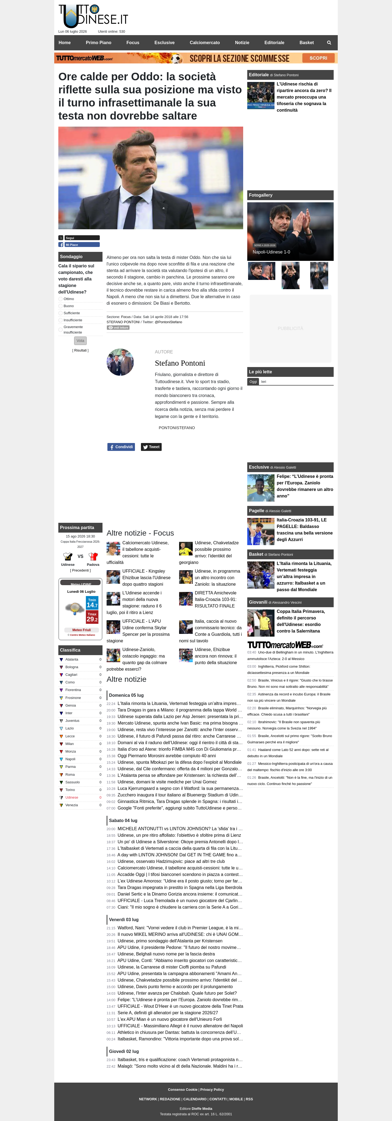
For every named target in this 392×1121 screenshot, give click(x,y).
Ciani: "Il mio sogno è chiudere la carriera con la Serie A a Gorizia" (181, 907)
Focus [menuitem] (132, 42)
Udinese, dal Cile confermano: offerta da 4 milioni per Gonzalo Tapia (183, 768)
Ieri (263, 382)
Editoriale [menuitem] (274, 42)
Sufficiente (72, 313)
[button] (80, 341)
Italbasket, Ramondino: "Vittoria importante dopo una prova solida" (182, 1039)
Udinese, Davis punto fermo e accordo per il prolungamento (175, 986)
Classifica (70, 650)
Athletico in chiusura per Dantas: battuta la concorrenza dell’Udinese (183, 1032)
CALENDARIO (194, 1099)
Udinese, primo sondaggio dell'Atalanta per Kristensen (170, 941)
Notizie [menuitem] (242, 42)
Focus (126, 317)
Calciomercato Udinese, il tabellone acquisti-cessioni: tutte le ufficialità (185, 868)
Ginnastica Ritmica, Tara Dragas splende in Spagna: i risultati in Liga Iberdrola (193, 801)
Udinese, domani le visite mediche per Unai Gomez (167, 782)
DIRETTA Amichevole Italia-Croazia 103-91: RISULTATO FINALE (216, 599)
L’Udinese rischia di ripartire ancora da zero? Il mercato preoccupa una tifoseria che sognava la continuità (304, 97)
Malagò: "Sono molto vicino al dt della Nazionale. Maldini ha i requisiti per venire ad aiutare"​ (206, 1066)
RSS (249, 1099)
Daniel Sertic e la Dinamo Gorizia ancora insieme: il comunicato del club (187, 894)
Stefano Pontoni (123, 322)
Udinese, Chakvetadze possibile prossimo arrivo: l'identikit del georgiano (188, 980)
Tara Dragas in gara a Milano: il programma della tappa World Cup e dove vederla (196, 710)
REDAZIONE (170, 1099)
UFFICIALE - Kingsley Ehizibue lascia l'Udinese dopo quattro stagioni (146, 578)
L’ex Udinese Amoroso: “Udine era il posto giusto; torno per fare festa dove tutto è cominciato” (208, 881)
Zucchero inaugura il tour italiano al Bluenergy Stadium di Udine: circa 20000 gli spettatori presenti (212, 795)
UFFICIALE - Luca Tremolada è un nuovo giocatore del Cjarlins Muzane (187, 900)
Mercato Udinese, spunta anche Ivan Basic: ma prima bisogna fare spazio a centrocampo (204, 723)
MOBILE (236, 1099)
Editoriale (259, 74)
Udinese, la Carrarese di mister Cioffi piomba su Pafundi (172, 967)
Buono (69, 306)
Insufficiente (73, 320)
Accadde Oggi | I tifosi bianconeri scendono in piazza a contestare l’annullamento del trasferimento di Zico (219, 874)
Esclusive (259, 467)
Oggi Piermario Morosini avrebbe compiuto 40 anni (167, 755)
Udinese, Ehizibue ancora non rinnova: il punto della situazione (216, 656)
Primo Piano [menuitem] (98, 42)
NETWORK (148, 1099)
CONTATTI (218, 1099)
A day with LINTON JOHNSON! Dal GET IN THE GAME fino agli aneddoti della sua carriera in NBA (213, 855)
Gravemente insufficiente (73, 329)
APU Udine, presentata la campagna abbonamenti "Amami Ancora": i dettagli (191, 973)
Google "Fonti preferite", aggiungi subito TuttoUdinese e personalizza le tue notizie (197, 808)
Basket (256, 554)
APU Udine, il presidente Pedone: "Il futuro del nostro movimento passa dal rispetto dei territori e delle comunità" (225, 947)
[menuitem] (329, 43)
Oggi (253, 382)
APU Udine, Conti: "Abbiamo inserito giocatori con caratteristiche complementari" (195, 960)
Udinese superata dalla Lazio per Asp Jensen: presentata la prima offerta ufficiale (196, 716)
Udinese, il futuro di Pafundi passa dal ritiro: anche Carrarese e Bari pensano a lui (196, 736)
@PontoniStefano (168, 322)
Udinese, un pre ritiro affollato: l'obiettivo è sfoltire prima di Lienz (179, 835)
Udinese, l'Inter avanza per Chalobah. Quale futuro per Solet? (177, 993)
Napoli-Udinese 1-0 (271, 252)
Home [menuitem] (65, 42)
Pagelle (256, 510)
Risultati (80, 350)
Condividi (121, 447)
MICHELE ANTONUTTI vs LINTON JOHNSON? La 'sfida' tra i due (182, 828)
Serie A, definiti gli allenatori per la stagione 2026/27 (168, 1012)
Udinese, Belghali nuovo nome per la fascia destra (166, 954)
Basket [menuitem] (307, 42)
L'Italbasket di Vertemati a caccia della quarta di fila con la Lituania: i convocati (193, 848)
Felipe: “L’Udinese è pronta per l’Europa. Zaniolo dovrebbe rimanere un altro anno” (197, 999)
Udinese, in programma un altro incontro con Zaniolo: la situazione (217, 578)
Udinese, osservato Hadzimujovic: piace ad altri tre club (171, 861)
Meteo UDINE (81, 585)
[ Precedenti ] (80, 570)
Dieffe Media (202, 1109)
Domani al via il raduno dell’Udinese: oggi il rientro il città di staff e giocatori (190, 742)
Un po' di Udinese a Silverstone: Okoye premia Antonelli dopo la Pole (184, 841)
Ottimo (69, 299)
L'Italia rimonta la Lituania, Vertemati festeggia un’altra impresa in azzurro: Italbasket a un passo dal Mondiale (223, 703)
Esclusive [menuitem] (165, 42)
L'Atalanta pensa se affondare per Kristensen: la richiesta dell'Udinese (185, 775)
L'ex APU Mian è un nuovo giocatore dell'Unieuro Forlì (170, 1019)
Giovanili (258, 602)
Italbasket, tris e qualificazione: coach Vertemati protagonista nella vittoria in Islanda (198, 1059)
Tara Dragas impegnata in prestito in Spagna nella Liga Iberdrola (179, 887)
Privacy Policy (212, 1090)
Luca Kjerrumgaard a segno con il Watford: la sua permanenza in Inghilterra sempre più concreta (211, 788)
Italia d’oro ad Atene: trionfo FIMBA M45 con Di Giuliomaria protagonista (187, 749)
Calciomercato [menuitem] (205, 42)
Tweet (151, 447)
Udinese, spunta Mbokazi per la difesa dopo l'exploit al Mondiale (180, 762)
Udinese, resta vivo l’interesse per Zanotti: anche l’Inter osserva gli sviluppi (190, 729)
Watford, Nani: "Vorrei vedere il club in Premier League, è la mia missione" (189, 927)
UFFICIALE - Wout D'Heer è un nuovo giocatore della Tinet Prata (180, 1006)
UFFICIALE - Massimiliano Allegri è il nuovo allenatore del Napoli (180, 1026)
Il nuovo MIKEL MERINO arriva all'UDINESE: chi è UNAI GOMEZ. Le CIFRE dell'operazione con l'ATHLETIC (223, 934)
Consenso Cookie (182, 1090)
